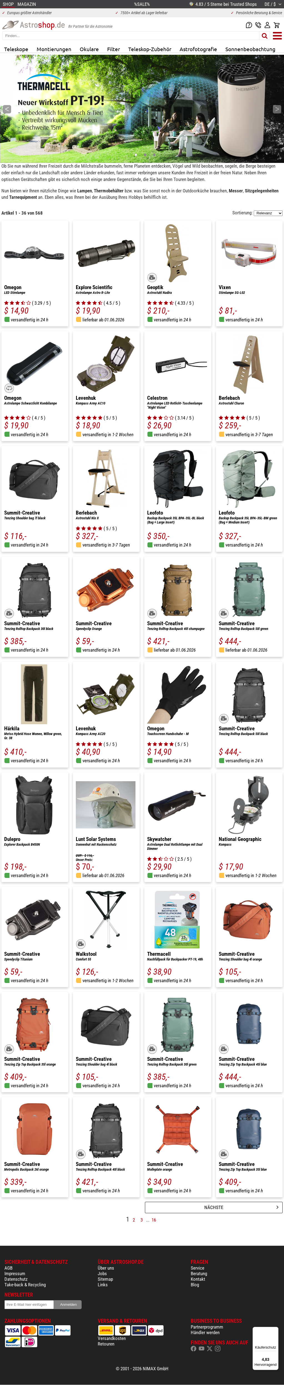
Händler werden (205, 1332)
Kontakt (198, 1279)
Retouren (106, 1344)
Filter (113, 49)
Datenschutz (15, 1279)
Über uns (106, 1268)
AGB (8, 1268)
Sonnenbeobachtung (250, 49)
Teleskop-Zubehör (149, 49)
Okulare (89, 49)
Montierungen (54, 49)
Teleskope (16, 49)
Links (103, 1284)
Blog (195, 1284)
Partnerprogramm (207, 1327)
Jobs (102, 1273)
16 (154, 1220)
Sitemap (105, 1279)
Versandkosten (112, 1338)
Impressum (14, 1273)
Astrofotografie (198, 49)
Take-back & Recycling (25, 1284)
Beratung (199, 1273)
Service (197, 1268)
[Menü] (275, 1330)
